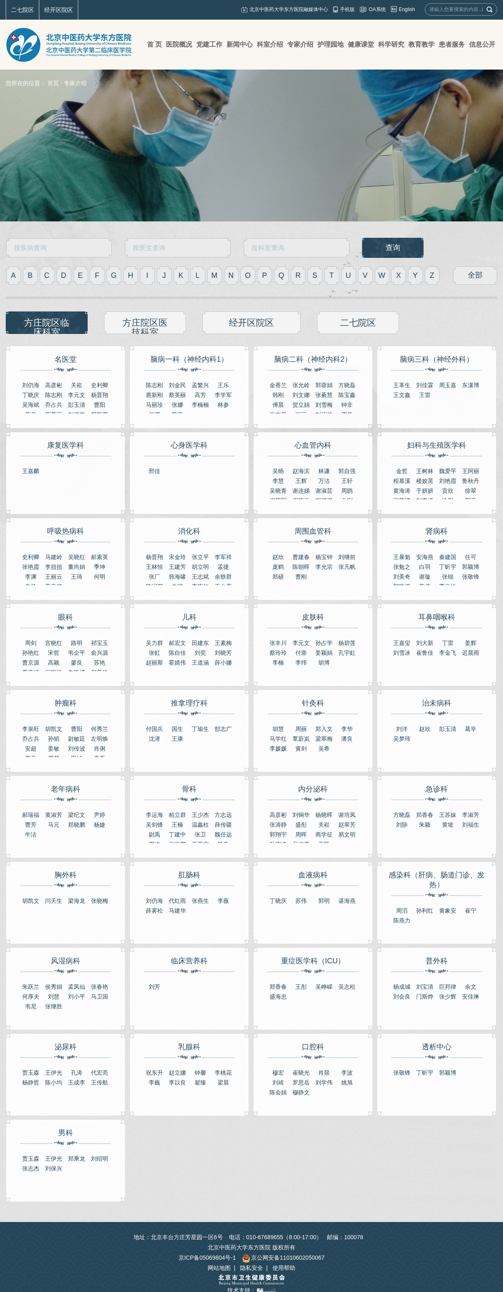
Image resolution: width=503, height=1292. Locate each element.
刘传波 (76, 748)
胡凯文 (53, 729)
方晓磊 (347, 385)
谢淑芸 (324, 490)
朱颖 (424, 824)
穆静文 (301, 1092)
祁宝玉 (99, 643)
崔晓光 (301, 1072)
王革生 (401, 385)
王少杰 (200, 815)
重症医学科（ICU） (313, 961)
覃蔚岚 (301, 738)
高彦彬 (53, 385)
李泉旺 (30, 729)
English (407, 9)
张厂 (154, 576)
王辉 (301, 481)
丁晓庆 (30, 395)
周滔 (402, 910)
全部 (475, 275)
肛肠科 (189, 875)
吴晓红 (76, 557)
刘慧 (53, 996)
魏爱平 (447, 471)
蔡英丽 (177, 395)
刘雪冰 (401, 652)
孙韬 (53, 738)
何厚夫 (30, 996)
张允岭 (301, 385)
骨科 (189, 789)
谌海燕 (347, 900)
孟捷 (223, 567)
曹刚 (301, 576)
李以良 (177, 1082)
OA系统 (377, 9)
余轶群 (223, 576)
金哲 (402, 471)
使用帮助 (283, 1268)
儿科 (189, 617)
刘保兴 (53, 1168)
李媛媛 (278, 748)
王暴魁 (401, 557)
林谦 (324, 471)
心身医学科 (189, 445)
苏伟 (301, 900)
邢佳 (154, 471)
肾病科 (437, 531)
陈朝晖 (301, 567)
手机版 (347, 9)
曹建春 (301, 557)
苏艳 (99, 662)
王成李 (76, 1082)
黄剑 (301, 748)
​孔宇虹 (347, 652)
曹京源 (30, 662)
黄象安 (447, 910)
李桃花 (223, 1072)
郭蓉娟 (324, 385)
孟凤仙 (76, 986)
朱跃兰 (30, 986)
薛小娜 (223, 662)
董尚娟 (76, 567)
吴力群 (154, 643)
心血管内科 (313, 445)
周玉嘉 (447, 385)
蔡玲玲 (278, 652)
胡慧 (278, 729)
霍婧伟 (177, 662)
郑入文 (324, 729)
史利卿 (99, 385)
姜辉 (470, 643)
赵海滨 (301, 471)
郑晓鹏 (76, 824)
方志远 (223, 815)
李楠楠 (200, 404)
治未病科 (436, 703)
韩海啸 (177, 576)
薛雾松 (154, 910)
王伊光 (53, 1072)
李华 (347, 729)
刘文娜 (301, 395)
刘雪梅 (324, 404)
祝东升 (154, 1072)
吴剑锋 (154, 824)
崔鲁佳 (424, 652)
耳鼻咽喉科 (436, 617)
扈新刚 (154, 395)
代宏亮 (99, 1072)
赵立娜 (177, 1072)
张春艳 (99, 986)
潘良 (347, 738)
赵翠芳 (347, 824)
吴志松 (347, 986)
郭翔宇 (278, 834)
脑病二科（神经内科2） (313, 359)
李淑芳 (470, 815)
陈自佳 (177, 652)
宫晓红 (53, 643)
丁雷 (447, 643)
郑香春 (424, 815)
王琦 (76, 576)
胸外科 (65, 875)
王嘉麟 (30, 471)
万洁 (324, 481)
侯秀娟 (53, 986)
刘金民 (177, 385)
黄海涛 (401, 490)
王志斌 (200, 576)
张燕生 (200, 900)
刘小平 (76, 996)
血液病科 (313, 875)
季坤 (99, 567)
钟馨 (200, 1072)
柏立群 (177, 815)
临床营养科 (189, 961)
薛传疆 (223, 824)
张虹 (154, 652)
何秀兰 (99, 729)
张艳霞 (30, 567)
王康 (177, 738)
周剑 (30, 643)
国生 (177, 729)
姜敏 (53, 748)
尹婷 (99, 815)
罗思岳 (301, 1082)
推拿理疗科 (189, 703)
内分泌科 (313, 789)
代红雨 (177, 900)
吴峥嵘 (324, 986)
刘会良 (401, 996)
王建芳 (177, 567)
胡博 (324, 662)
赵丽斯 (154, 662)
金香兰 (278, 385)
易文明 (347, 834)
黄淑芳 (53, 815)
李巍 (154, 1082)
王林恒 (154, 567)
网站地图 (219, 1268)
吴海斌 (30, 404)
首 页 (154, 44)
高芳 (200, 395)
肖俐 (99, 748)
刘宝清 (424, 986)
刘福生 (470, 824)
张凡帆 (347, 567)
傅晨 (278, 404)
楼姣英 (424, 481)
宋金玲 (177, 557)
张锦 (447, 576)
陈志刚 (53, 395)
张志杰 (30, 1168)
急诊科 (437, 789)
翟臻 (200, 1082)
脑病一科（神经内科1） (189, 359)
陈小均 (53, 1082)
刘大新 (424, 643)
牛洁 (30, 834)
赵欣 (278, 557)
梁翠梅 (324, 738)
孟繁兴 (200, 385)
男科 (65, 1133)
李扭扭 (53, 567)
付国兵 (154, 729)
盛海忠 (278, 996)
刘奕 (200, 652)
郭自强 (347, 471)
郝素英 (99, 557)
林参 (223, 404)
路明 (76, 643)
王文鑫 (401, 395)
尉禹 (154, 834)
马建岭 (53, 557)
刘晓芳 (223, 652)
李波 (347, 1072)
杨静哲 (30, 1082)
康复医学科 (65, 445)
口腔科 (313, 1047)
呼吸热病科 (65, 531)
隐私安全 (251, 1268)
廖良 (76, 662)
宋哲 (53, 652)
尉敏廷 (76, 738)
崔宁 (470, 910)
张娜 (177, 404)
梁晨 (223, 1082)
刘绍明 (99, 1158)
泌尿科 (65, 1047)
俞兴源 (99, 652)
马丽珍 (154, 404)
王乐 (223, 385)
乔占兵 (53, 404)
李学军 (223, 395)
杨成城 (401, 986)
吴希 (324, 748)
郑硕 (278, 576)
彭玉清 (76, 404)
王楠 (177, 824)
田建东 (200, 643)
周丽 (301, 729)
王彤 (301, 986)
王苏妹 (447, 815)
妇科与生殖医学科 (436, 445)
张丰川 (278, 643)
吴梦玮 (401, 738)
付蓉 (301, 652)
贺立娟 (301, 404)
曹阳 (99, 404)
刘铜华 (301, 815)
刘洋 (402, 729)
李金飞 (447, 652)
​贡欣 (447, 490)
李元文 (76, 395)
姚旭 (347, 1082)
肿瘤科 (65, 703)
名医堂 (65, 359)
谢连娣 (301, 490)
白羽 (424, 567)
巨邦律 (447, 986)
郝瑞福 (30, 815)
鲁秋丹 (470, 481)
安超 (30, 748)
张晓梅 (99, 900)
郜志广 (223, 729)
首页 (53, 83)
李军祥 (223, 557)
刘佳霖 (424, 385)
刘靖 (278, 1082)
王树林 (424, 471)
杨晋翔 (99, 395)
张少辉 (447, 996)
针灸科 (313, 703)
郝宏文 (177, 643)
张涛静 (278, 824)
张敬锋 (470, 576)
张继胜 (53, 1006)
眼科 (65, 617)
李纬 (301, 662)
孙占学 (324, 643)
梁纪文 (76, 815)
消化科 (189, 531)
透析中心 (436, 1047)
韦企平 (76, 652)
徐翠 (470, 490)
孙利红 (424, 910)
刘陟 (402, 824)
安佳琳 (470, 996)
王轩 (347, 481)
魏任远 (223, 834)
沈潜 (154, 738)
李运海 (154, 815)
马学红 (278, 738)
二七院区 (22, 10)
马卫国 (99, 996)
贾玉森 (30, 1072)
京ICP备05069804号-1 (207, 1257)
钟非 (347, 404)
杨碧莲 (347, 643)
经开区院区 (58, 10)
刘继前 (347, 557)
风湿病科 (65, 961)
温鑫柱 (200, 824)
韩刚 (278, 395)
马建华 (177, 910)
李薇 (223, 900)
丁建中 (177, 834)
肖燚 (324, 1072)
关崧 (76, 385)
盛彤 (301, 824)
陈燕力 (401, 920)
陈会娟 (278, 1092)
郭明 (324, 900)
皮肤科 (313, 617)
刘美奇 (401, 576)
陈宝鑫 (347, 395)
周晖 (301, 834)
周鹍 (347, 490)
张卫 (200, 834)
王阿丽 (470, 471)
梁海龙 (76, 900)
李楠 (278, 662)
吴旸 (278, 471)
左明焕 (99, 738)
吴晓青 (278, 490)
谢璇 (424, 576)
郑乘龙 (76, 1158)
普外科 (437, 961)
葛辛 (470, 729)
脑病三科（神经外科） (437, 359)
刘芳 (154, 986)
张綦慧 (324, 395)
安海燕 (424, 557)
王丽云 (53, 576)
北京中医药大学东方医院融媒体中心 (288, 9)
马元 (53, 824)
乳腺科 (189, 1047)
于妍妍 (424, 490)
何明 (99, 576)
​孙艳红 (30, 652)
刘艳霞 (447, 481)
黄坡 (447, 824)
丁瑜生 (200, 729)
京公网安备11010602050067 (283, 1257)
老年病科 (65, 789)
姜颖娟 (324, 652)
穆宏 (278, 1072)
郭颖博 (470, 567)
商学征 (324, 834)
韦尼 (30, 1006)
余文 (470, 986)
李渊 (30, 576)
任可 (470, 557)
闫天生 (53, 900)
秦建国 (447, 557)
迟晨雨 (470, 652)
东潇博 (470, 385)
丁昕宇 (447, 567)
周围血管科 (313, 531)
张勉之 (401, 567)
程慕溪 (401, 481)
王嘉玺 (401, 643)
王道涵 (200, 662)
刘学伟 (324, 1082)
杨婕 (99, 824)
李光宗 (324, 567)
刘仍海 (30, 385)
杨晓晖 (324, 815)
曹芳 (30, 824)
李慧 (278, 481)
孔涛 (76, 1072)
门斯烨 (424, 996)
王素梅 (223, 643)
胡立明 (200, 567)
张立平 (200, 557)
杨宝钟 (324, 557)
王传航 (99, 1082)
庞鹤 (278, 567)
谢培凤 (347, 815)
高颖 (53, 662)
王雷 (424, 395)
